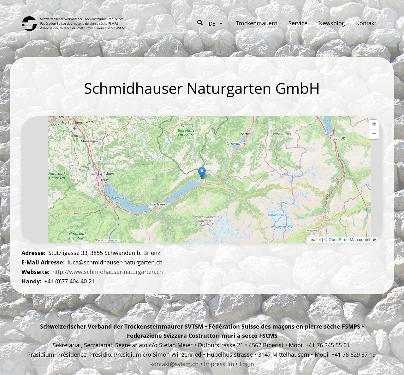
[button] (202, 172)
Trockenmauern (152, 23)
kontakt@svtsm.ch (174, 364)
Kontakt (262, 23)
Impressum (219, 364)
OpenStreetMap (343, 239)
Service (193, 23)
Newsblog (228, 23)
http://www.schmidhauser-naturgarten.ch (107, 271)
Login (247, 364)
